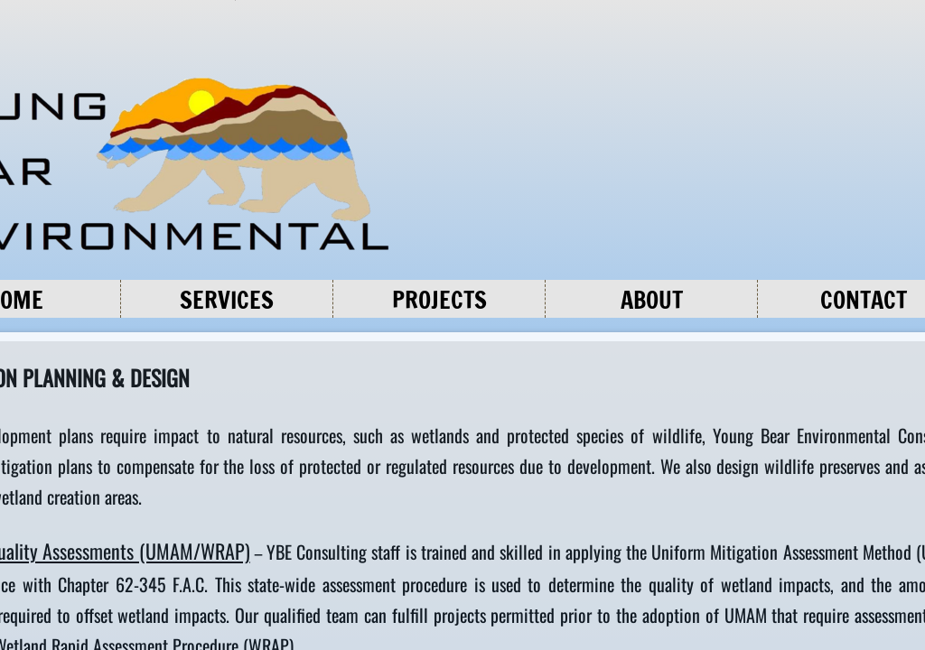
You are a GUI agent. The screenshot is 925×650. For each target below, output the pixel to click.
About (652, 300)
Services (227, 300)
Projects (439, 300)
